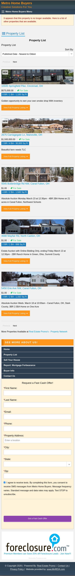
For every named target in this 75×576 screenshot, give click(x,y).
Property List (13, 33)
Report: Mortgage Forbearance (19, 365)
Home (7, 349)
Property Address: (14, 435)
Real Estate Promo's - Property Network (48, 331)
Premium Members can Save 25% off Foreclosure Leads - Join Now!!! (37, 554)
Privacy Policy (17, 569)
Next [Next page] (15, 61)
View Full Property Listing (15, 107)
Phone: (8, 423)
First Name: (10, 388)
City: (6, 447)
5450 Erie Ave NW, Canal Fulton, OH (21, 288)
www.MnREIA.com (56, 569)
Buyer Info (9, 371)
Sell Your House (12, 360)
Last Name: (10, 400)
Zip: (6, 471)
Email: (7, 411)
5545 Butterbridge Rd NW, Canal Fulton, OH (25, 183)
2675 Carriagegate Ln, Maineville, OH (21, 134)
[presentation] (37, 440)
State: (7, 459)
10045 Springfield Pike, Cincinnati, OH (22, 86)
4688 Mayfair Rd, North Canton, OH (20, 236)
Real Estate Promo (46, 566)
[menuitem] (37, 349)
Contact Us (9, 376)
